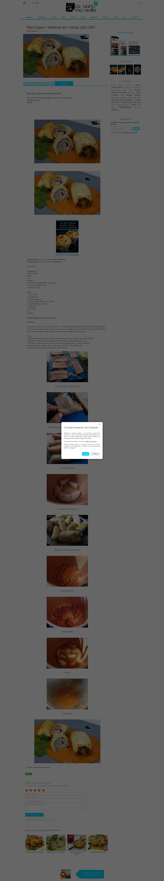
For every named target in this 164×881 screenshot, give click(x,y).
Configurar (95, 454)
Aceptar (85, 454)
